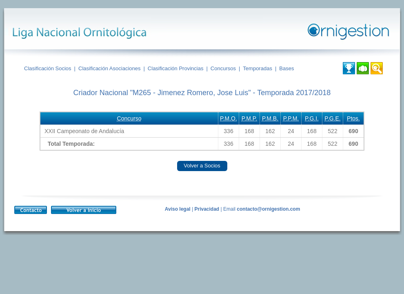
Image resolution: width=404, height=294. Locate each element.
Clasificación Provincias (176, 68)
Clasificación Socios (47, 68)
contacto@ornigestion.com (268, 209)
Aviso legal (178, 209)
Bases (286, 68)
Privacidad (206, 209)
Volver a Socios (202, 166)
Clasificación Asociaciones (109, 68)
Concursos (223, 68)
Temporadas (257, 68)
